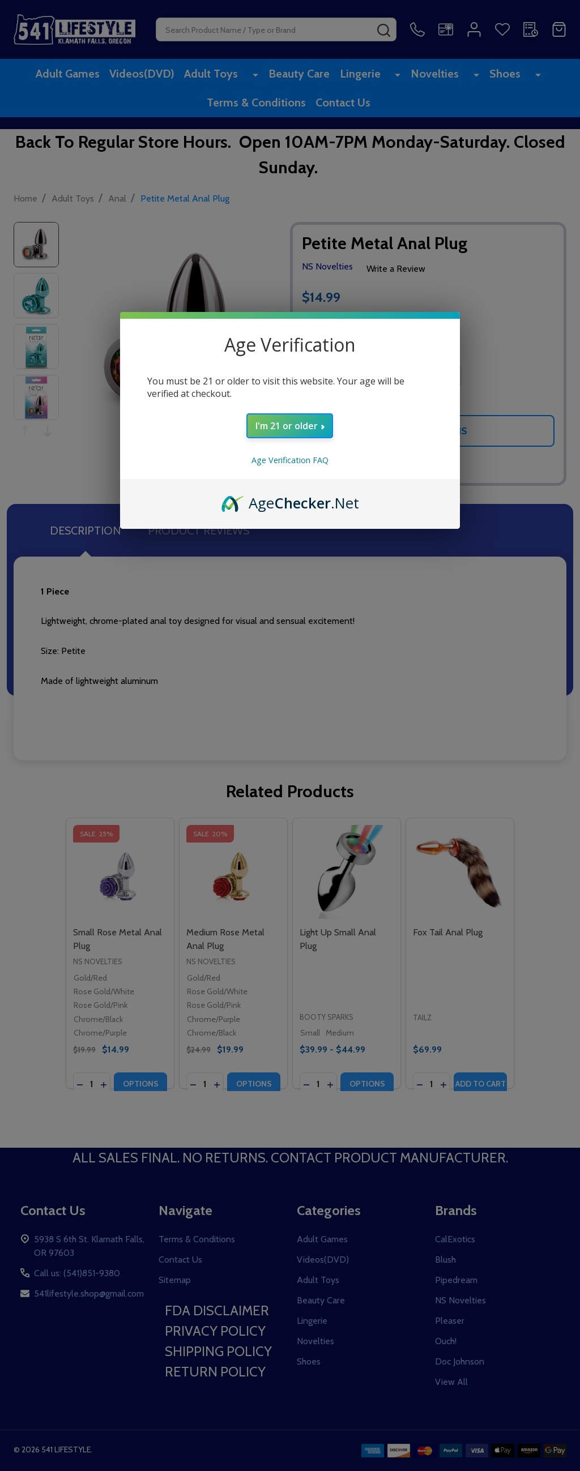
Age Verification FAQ (290, 460)
